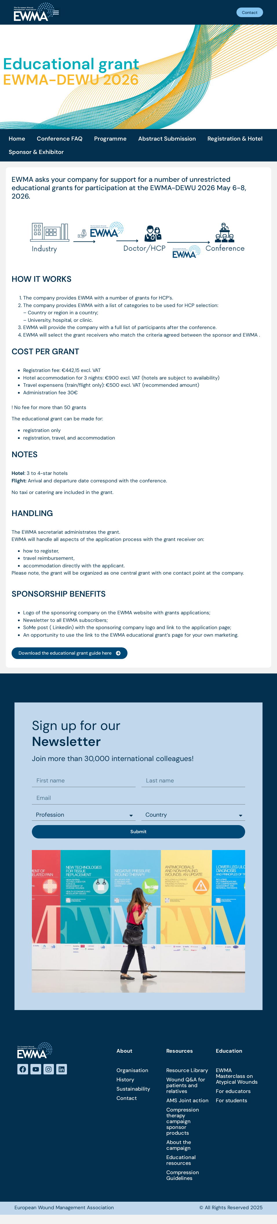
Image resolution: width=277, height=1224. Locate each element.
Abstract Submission (167, 138)
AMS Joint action (187, 1102)
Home (17, 138)
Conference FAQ (60, 138)
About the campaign (178, 1147)
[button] (56, 12)
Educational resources (181, 1162)
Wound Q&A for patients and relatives (185, 1087)
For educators (233, 1092)
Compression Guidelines (182, 1177)
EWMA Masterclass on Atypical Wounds (237, 1078)
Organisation (132, 1072)
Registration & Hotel (235, 138)
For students (231, 1102)
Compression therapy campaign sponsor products (182, 1123)
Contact (126, 1099)
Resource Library (187, 1072)
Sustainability (133, 1090)
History (125, 1081)
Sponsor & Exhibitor (36, 152)
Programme (110, 138)
